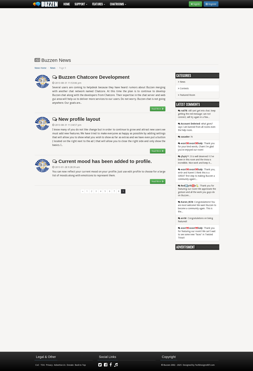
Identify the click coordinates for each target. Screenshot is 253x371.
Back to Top (80, 365)
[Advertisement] (126, 31)
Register (211, 4)
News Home (40, 68)
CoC (37, 365)
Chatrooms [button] (118, 4)
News (52, 68)
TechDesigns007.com (205, 365)
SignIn (195, 4)
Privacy (49, 365)
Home (66, 4)
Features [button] (98, 4)
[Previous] (82, 191)
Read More (158, 109)
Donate (70, 365)
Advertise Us (60, 365)
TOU (42, 365)
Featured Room (186, 95)
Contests (183, 88)
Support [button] (81, 4)
